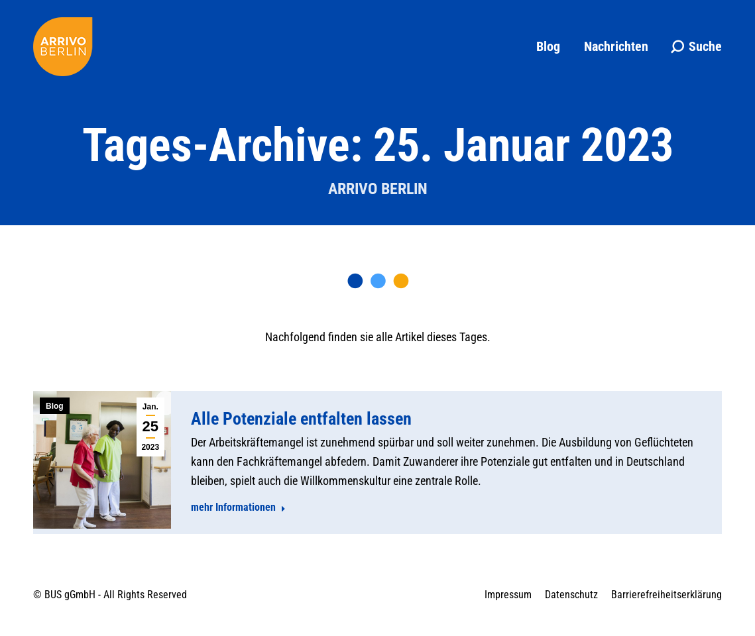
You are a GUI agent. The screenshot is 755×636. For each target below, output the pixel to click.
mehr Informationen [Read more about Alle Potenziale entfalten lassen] (238, 507)
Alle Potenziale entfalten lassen (301, 419)
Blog (55, 406)
